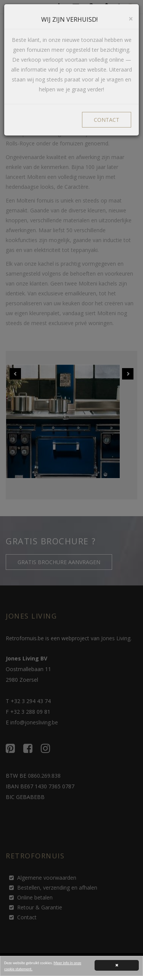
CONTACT (106, 119)
